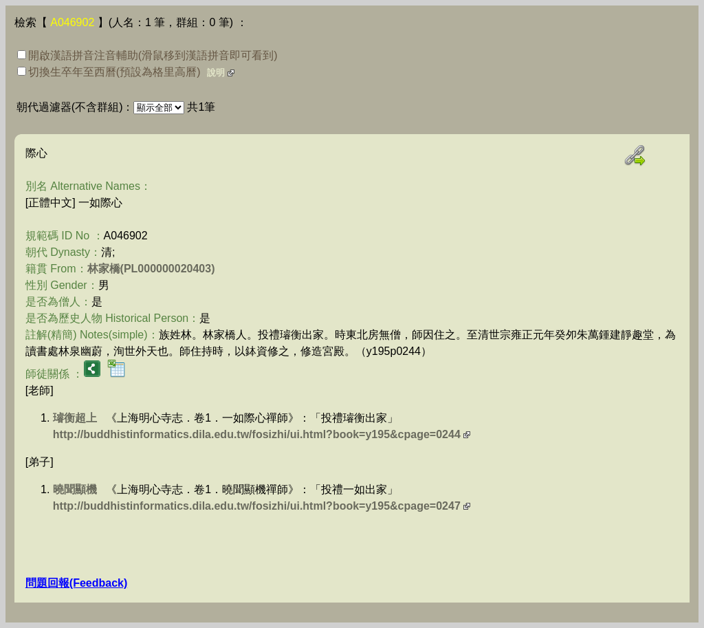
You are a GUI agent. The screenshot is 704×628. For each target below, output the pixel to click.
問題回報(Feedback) (76, 583)
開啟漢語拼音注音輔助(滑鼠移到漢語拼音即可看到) (147, 55)
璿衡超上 (75, 418)
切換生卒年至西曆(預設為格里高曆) (109, 72)
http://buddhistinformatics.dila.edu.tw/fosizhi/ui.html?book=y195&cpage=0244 (257, 434)
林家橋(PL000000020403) (151, 268)
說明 (216, 72)
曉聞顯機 (75, 489)
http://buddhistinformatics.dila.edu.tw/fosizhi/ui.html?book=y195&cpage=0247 (257, 506)
